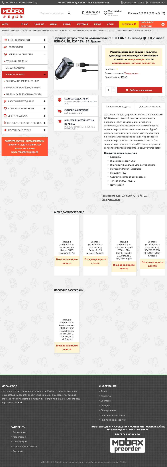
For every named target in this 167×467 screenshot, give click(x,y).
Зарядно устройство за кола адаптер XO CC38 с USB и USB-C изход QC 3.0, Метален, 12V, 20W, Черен (123, 250)
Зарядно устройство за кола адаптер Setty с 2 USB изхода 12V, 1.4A (67, 247)
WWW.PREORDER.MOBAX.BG (24, 152)
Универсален (131, 73)
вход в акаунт (137, 59)
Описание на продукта (118, 106)
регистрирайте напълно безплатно (133, 62)
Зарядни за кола (41, 30)
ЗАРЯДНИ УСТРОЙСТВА (21, 30)
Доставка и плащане (150, 106)
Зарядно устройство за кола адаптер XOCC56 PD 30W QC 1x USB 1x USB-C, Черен (152, 248)
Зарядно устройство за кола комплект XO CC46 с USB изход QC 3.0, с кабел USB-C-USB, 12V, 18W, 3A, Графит (67, 329)
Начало (5, 30)
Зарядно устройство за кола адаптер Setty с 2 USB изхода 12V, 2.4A (95, 247)
